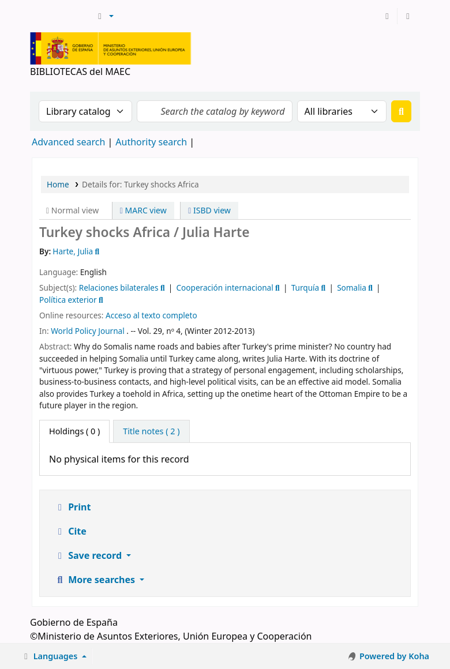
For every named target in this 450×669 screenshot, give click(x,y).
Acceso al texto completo (151, 315)
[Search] (401, 111)
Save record (89, 555)
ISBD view (209, 210)
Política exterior (68, 299)
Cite (70, 531)
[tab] (151, 431)
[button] (104, 16)
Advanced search (68, 142)
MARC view (143, 210)
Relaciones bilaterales (119, 287)
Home (58, 184)
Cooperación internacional (225, 287)
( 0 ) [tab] (74, 431)
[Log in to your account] (387, 16)
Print (72, 507)
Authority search (151, 142)
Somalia (351, 287)
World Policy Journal (88, 330)
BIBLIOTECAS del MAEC (61, 16)
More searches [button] (95, 579)
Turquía (305, 287)
